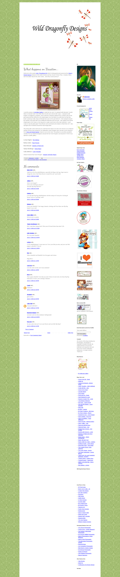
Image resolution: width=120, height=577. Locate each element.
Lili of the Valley (82, 501)
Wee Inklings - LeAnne (83, 465)
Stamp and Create (82, 514)
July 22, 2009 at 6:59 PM (33, 298)
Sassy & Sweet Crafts (83, 512)
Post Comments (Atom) (36, 335)
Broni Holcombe (80, 149)
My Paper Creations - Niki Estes (86, 411)
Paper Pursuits (35, 142)
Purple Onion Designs (83, 509)
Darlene (29, 193)
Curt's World (81, 393)
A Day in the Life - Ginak (84, 379)
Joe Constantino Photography (85, 546)
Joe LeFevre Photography (84, 527)
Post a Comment (29, 329)
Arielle (90, 108)
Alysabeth (29, 294)
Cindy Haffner (30, 215)
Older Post (70, 332)
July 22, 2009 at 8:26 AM (33, 210)
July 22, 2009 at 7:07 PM (33, 308)
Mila (90, 118)
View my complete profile (89, 99)
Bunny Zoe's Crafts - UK (84, 489)
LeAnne (29, 242)
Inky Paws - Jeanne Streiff (84, 402)
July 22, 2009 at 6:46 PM (33, 289)
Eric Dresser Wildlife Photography (86, 534)
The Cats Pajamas (82, 520)
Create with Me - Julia (83, 388)
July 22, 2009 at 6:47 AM (33, 188)
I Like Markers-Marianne (84, 400)
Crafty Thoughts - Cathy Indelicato (86, 386)
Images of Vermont (82, 551)
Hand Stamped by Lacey (84, 397)
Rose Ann (29, 321)
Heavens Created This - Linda (85, 399)
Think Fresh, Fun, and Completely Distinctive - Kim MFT (86, 456)
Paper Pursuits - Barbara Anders (86, 421)
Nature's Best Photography (84, 539)
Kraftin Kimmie (81, 498)
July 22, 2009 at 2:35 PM (33, 280)
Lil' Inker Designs (82, 500)
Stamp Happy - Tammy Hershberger (83, 437)
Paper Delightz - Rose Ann (84, 416)
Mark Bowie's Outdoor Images (85, 548)
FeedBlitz (85, 335)
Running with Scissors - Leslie (85, 432)
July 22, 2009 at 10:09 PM (33, 317)
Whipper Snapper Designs (84, 521)
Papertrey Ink (81, 507)
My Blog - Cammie (82, 409)
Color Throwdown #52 (41, 73)
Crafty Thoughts (37, 151)
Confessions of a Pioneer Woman (86, 564)
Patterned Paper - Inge (83, 427)
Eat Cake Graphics (82, 492)
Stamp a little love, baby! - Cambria (86, 442)
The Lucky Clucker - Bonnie (85, 450)
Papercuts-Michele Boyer (84, 425)
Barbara (29, 204)
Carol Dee (29, 265)
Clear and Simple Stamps (32, 132)
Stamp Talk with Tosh (83, 440)
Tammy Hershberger (32, 224)
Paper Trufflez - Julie (83, 423)
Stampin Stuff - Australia (84, 516)
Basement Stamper (31, 312)
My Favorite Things (83, 505)
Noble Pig (80, 563)
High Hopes (81, 496)
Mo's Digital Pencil (82, 503)
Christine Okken (81, 158)
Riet (28, 253)
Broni (28, 274)
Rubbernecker (81, 510)
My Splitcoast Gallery (83, 373)
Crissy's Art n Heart (83, 389)
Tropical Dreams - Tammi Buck (85, 460)
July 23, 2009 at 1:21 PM (33, 326)
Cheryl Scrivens (80, 151)
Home (48, 332)
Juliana (28, 180)
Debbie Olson (80, 154)
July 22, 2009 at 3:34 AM (33, 176)
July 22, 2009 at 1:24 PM (33, 260)
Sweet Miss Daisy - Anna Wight (85, 445)
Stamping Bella (81, 518)
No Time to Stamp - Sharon (84, 413)
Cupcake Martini (82, 391)
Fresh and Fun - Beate (83, 395)
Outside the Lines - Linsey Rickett (86, 414)
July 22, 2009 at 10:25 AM (33, 228)
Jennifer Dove (80, 155)
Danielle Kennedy (81, 152)
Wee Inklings (36, 140)
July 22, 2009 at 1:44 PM (33, 270)
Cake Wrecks (81, 561)
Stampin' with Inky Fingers (49, 154)
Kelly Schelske (30, 233)
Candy (28, 285)
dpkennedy (87, 96)
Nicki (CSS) (30, 170)
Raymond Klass (82, 544)
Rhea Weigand (80, 157)
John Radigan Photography (84, 553)
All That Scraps (82, 487)
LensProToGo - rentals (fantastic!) (86, 529)
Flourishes (80, 494)
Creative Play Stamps (83, 490)
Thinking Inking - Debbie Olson (85, 458)
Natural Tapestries (82, 555)
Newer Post (27, 332)
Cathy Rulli (29, 303)
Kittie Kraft (80, 407)
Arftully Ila (80, 381)
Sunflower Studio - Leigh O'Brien (86, 443)
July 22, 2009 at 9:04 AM (33, 219)
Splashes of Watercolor (38, 145)
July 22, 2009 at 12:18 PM (33, 248)
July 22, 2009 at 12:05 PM (33, 237)
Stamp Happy (38, 148)
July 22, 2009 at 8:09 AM (33, 199)
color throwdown (43, 159)
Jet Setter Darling (38, 112)
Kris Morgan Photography (84, 549)
